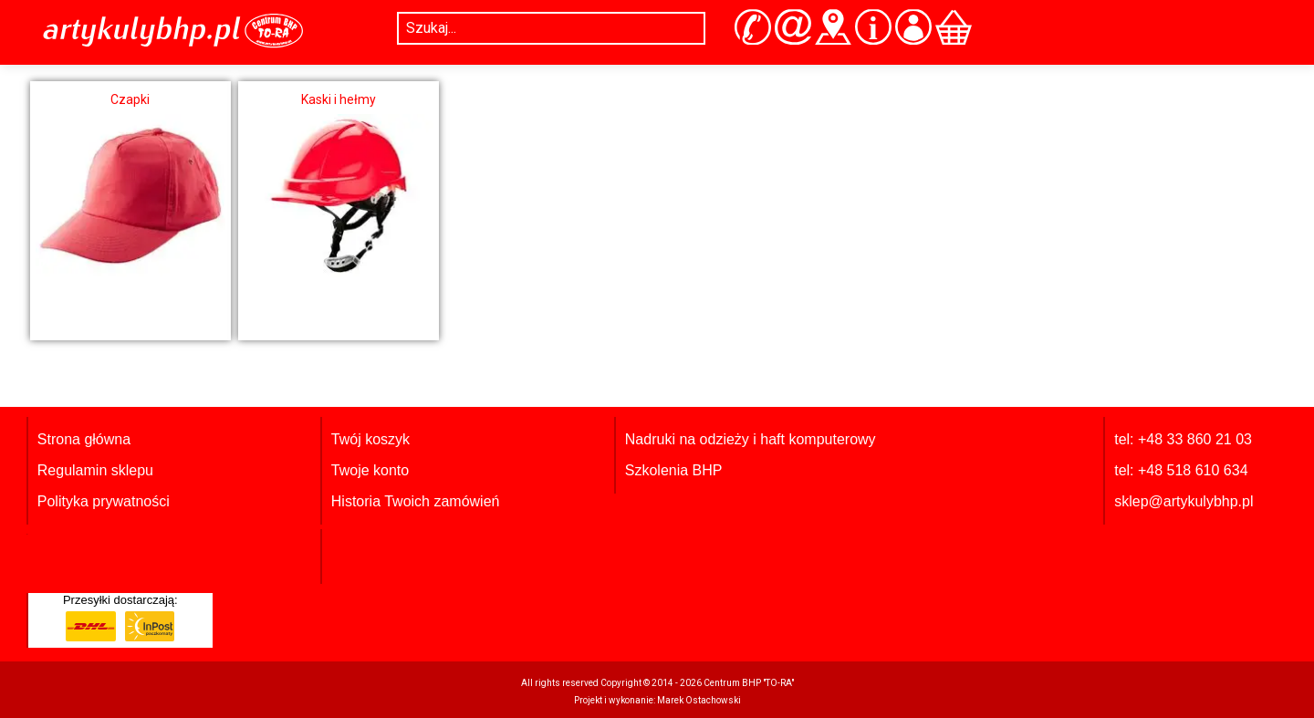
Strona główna (83, 439)
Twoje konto (370, 470)
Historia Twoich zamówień (415, 501)
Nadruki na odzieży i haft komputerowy (750, 439)
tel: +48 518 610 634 (1180, 470)
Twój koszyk (370, 439)
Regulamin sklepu (95, 470)
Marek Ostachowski (699, 700)
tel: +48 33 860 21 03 (1183, 439)
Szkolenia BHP (674, 470)
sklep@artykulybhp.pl (1183, 501)
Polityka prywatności (103, 501)
